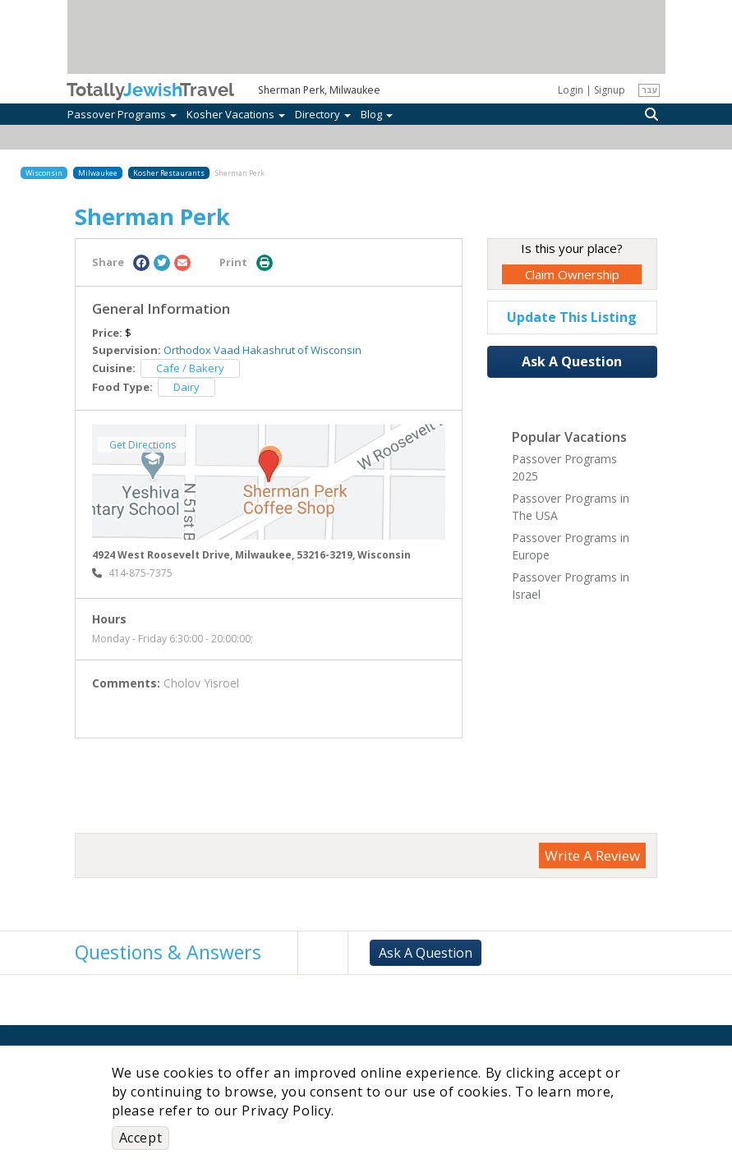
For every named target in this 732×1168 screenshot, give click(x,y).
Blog (377, 114)
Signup (609, 90)
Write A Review (592, 855)
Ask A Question (572, 361)
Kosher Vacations (235, 114)
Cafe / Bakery (190, 368)
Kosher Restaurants (169, 173)
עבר (649, 89)
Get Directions (142, 445)
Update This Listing (572, 317)
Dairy (186, 386)
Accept (141, 1138)
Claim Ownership (572, 274)
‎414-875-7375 (132, 573)
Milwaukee (97, 173)
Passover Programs (122, 114)
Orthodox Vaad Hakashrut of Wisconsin (262, 350)
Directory (323, 114)
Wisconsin (43, 173)
